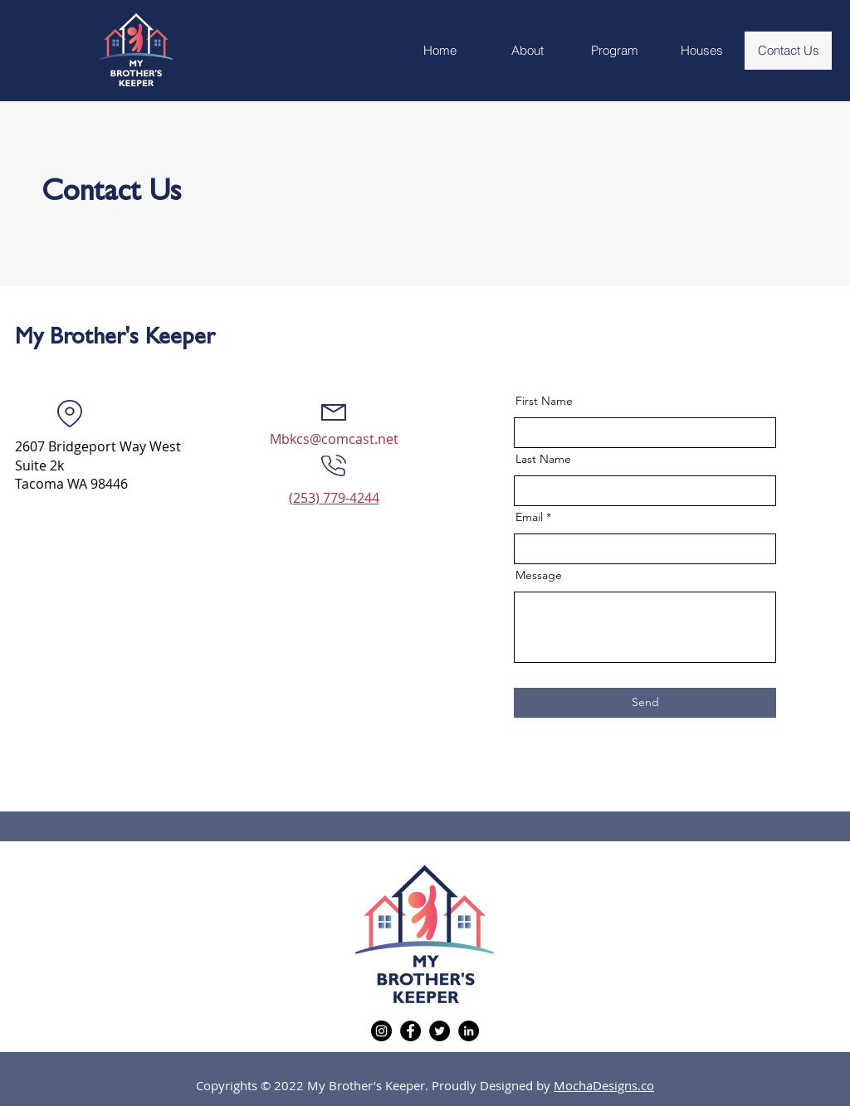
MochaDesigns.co (604, 1085)
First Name (544, 401)
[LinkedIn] (468, 1031)
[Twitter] (439, 1031)
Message (538, 575)
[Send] (645, 703)
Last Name (543, 459)
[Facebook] (410, 1031)
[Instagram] (381, 1031)
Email (529, 517)
